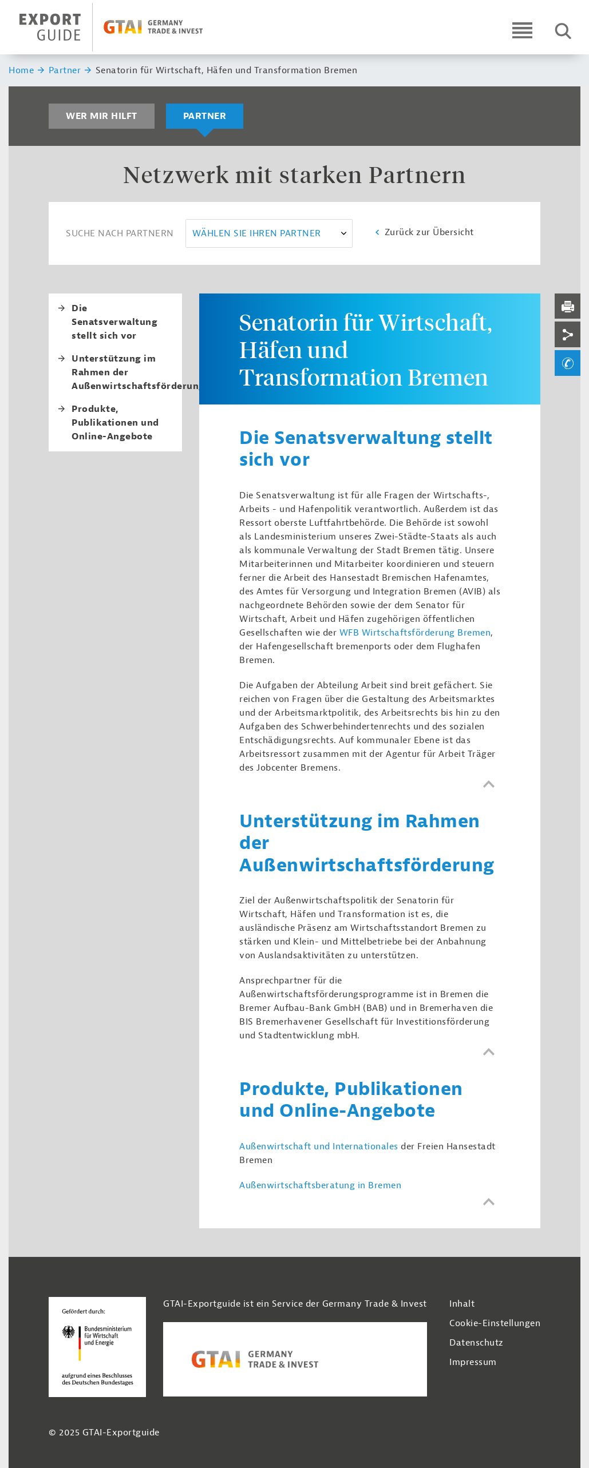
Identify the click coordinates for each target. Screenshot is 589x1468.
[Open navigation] (522, 30)
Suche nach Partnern (120, 233)
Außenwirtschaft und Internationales (318, 1146)
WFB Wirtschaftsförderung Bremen (415, 632)
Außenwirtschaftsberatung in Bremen (320, 1185)
